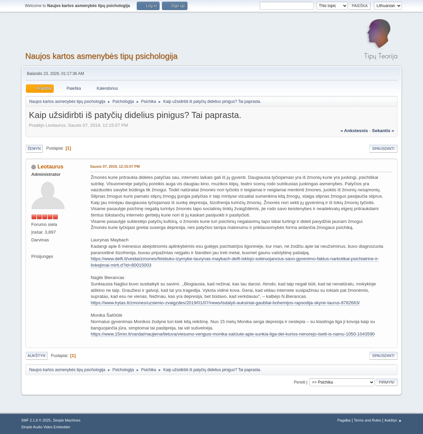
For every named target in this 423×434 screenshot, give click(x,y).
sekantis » (383, 130)
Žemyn (34, 149)
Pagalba (344, 420)
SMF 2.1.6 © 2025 (36, 420)
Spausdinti (383, 149)
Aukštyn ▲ (393, 420)
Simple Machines (66, 420)
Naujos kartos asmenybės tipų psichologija (101, 56)
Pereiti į (300, 382)
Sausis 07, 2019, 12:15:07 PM (115, 166)
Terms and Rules (367, 420)
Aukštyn (36, 356)
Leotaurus (50, 166)
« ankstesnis (354, 130)
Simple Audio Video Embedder (45, 427)
